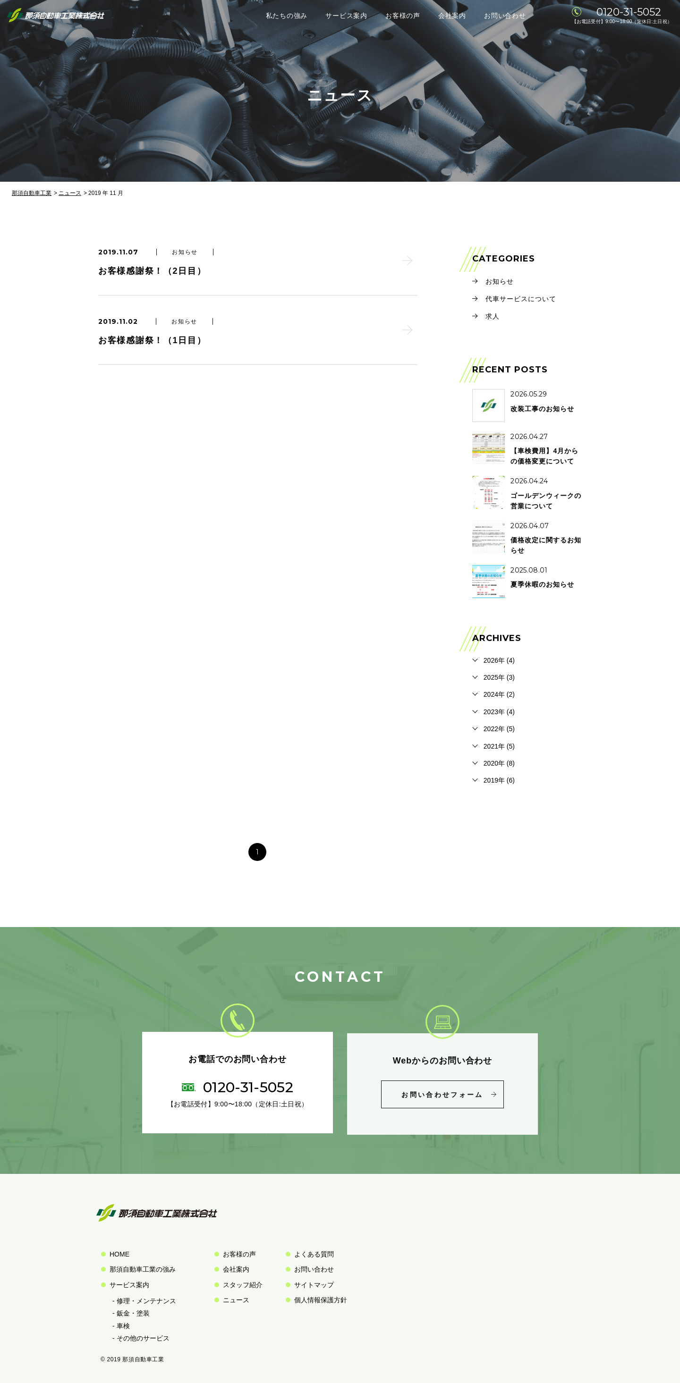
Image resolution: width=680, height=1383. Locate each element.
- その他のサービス (141, 1338)
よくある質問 (314, 1254)
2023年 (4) (499, 712)
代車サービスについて (520, 299)
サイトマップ (314, 1285)
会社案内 (452, 15)
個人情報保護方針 (320, 1300)
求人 (492, 316)
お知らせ (499, 281)
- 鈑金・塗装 (131, 1313)
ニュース (70, 193)
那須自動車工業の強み (143, 1269)
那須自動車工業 (31, 193)
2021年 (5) (499, 746)
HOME (119, 1254)
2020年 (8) (499, 763)
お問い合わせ (505, 15)
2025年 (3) (499, 677)
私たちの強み (286, 15)
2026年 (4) (499, 660)
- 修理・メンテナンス (144, 1301)
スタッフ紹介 (243, 1285)
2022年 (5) (499, 729)
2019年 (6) (499, 780)
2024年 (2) (499, 694)
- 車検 (121, 1326)
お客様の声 (402, 15)
